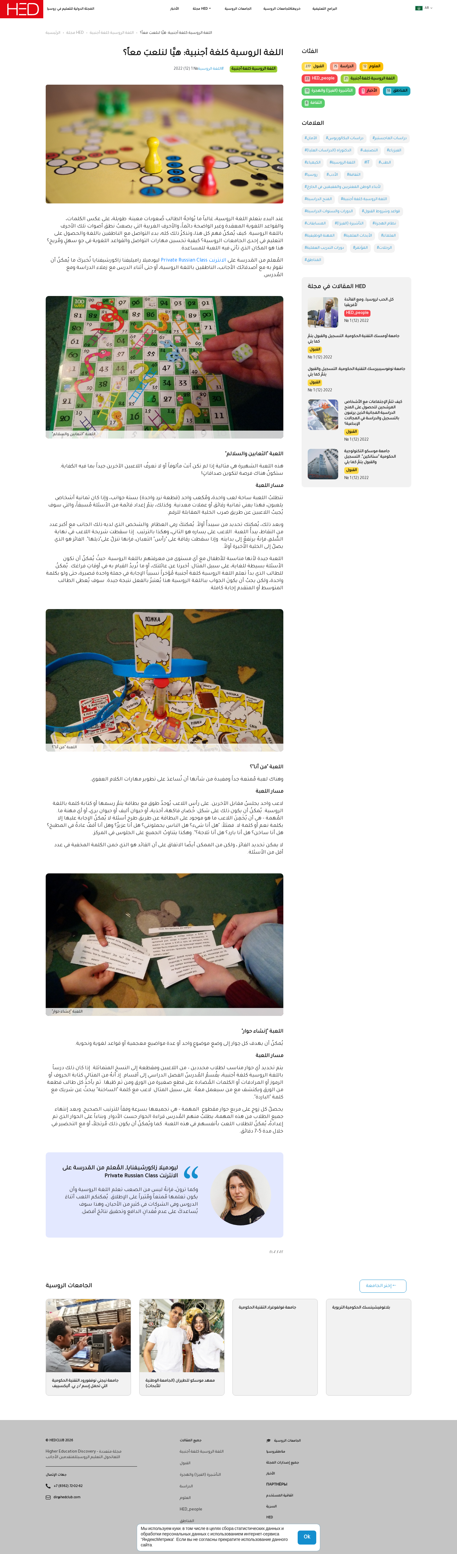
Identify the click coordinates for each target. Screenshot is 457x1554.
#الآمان (311, 138)
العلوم (371, 66)
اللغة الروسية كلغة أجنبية (112, 33)
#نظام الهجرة (384, 224)
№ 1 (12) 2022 (186, 69)
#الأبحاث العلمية (358, 236)
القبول (314, 66)
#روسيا (311, 175)
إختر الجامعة (378, 1286)
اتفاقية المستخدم (279, 1496)
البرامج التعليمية (325, 9)
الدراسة (343, 66)
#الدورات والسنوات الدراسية (329, 212)
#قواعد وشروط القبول (381, 212)
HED (269, 1518)
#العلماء (388, 236)
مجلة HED (200, 9)
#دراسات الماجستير (390, 138)
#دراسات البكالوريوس (344, 138)
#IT (367, 163)
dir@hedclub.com (67, 1497)
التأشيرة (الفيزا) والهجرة (328, 91)
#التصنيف (369, 151)
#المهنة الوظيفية (320, 236)
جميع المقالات (190, 1441)
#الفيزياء (394, 151)
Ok (307, 1538)
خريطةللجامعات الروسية (282, 9)
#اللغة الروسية (211, 69)
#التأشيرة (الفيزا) (349, 224)
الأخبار (174, 9)
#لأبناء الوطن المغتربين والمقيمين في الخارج (343, 187)
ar (422, 8)
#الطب (385, 163)
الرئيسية (53, 33)
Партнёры (276, 1485)
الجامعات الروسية (238, 9)
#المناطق (313, 260)
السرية (271, 1507)
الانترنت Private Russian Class (193, 260)
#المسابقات (315, 224)
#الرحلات (384, 248)
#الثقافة (353, 175)
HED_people (320, 79)
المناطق (396, 91)
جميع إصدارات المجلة (282, 1463)
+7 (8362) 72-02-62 (68, 1486)
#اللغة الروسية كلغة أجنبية (364, 199)
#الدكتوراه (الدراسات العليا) (328, 151)
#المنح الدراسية (318, 199)
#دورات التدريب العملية (324, 248)
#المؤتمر (360, 248)
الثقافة (313, 103)
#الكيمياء (313, 163)
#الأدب (332, 175)
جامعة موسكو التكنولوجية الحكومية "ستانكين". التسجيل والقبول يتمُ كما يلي (370, 457)
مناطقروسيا (275, 1452)
